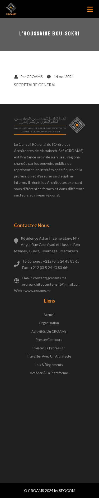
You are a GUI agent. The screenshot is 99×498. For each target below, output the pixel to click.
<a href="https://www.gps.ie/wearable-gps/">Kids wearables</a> (49, 423)
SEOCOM (67, 490)
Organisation (49, 323)
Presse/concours (49, 339)
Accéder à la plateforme (49, 373)
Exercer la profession (48, 348)
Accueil (49, 315)
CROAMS (35, 76)
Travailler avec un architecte (49, 356)
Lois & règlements (49, 365)
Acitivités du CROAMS (49, 331)
